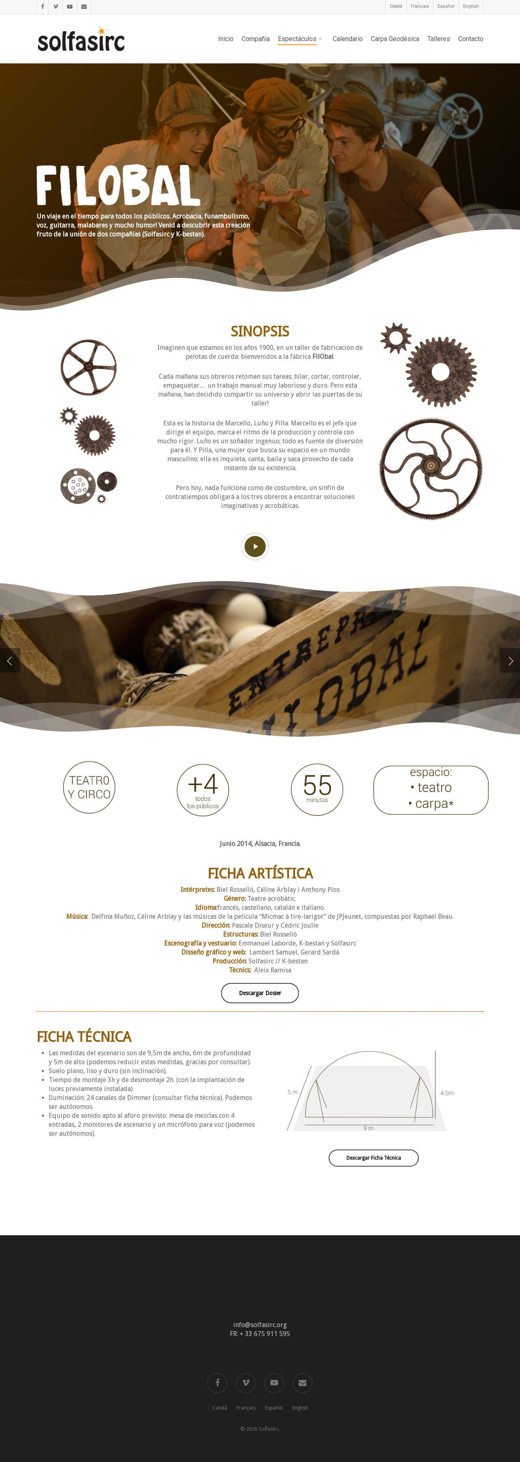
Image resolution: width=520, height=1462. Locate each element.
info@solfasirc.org (260, 1325)
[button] (260, 993)
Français (246, 1408)
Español (274, 1408)
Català (219, 1408)
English (300, 1408)
